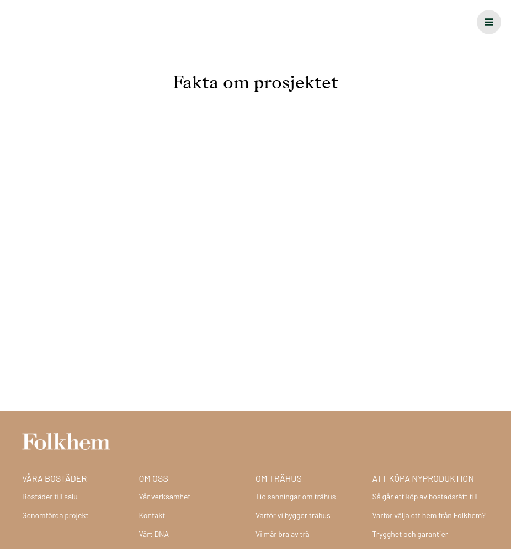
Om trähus (279, 478)
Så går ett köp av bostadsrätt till (425, 496)
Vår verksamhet (165, 496)
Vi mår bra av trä (283, 534)
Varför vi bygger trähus (293, 515)
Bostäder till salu (50, 496)
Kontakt (152, 515)
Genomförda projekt (55, 515)
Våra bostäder (54, 478)
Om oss (153, 478)
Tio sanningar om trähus (296, 496)
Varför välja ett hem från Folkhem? (429, 515)
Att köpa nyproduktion (423, 478)
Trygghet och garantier (410, 534)
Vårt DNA (154, 534)
